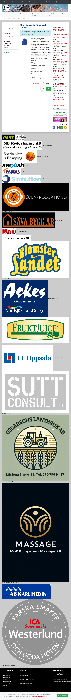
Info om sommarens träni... (26, 673)
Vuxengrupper (32, 2)
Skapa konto (60, 2)
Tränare (13, 13)
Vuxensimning (26, 13)
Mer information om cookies (10, 688)
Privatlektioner (63, 13)
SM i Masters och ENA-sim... (27, 683)
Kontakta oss (50, 14)
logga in (24, 33)
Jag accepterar (62, 695)
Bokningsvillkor (7, 681)
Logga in (51, 2)
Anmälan (8, 2)
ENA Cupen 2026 (8, 47)
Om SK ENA (7, 13)
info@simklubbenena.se (61, 679)
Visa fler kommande (58, 105)
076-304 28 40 (58, 677)
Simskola (24, 2)
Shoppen (55, 13)
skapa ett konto (42, 31)
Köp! (48, 89)
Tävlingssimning (16, 2)
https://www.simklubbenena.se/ (63, 681)
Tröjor (10, 18)
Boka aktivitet (34, 14)
